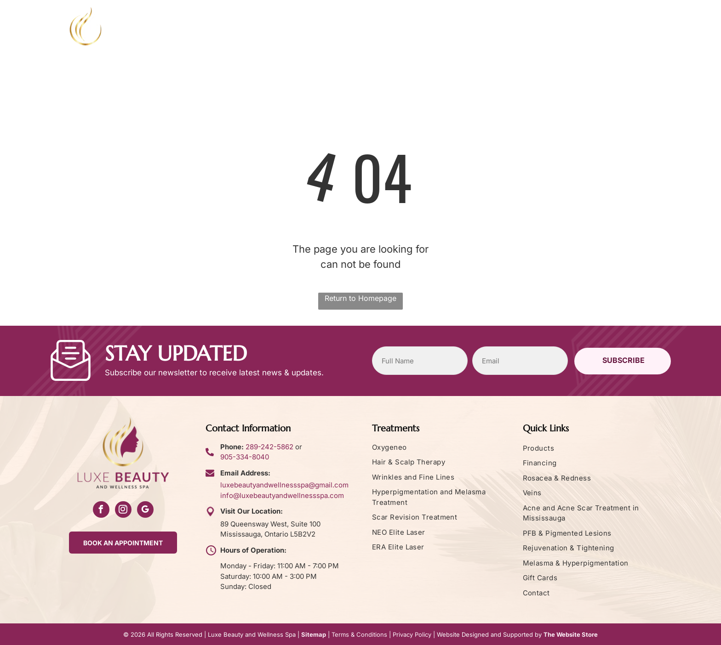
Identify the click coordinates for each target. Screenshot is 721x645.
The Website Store (571, 634)
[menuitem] (226, 35)
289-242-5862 (269, 446)
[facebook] (101, 510)
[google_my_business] (145, 510)
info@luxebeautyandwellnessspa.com (282, 495)
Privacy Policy (412, 634)
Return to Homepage (360, 298)
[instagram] (123, 510)
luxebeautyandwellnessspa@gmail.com (284, 485)
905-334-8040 (244, 457)
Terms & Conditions (359, 634)
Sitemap (313, 634)
